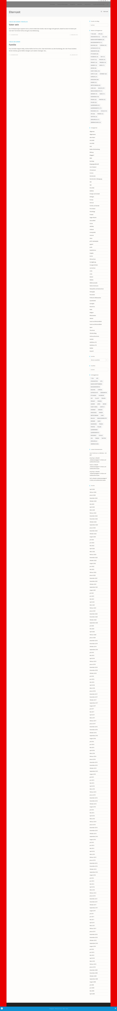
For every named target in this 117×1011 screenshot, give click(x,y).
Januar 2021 (93, 611)
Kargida (91, 253)
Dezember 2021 (94, 578)
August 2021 (93, 590)
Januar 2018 (93, 691)
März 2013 (92, 854)
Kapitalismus (93, 250)
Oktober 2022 (93, 560)
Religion (92, 312)
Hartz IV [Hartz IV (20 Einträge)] (94, 74)
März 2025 (92, 510)
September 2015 (94, 771)
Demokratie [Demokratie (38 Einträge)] (95, 51)
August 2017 (93, 706)
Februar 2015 (93, 792)
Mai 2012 (92, 884)
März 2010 (92, 961)
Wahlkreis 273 (93, 345)
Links (91, 274)
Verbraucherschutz (94, 336)
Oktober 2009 (93, 976)
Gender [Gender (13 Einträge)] (94, 65)
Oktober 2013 (93, 833)
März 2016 (92, 753)
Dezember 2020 (94, 614)
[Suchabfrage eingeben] (99, 25)
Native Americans (94, 286)
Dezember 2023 (94, 531)
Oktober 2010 (93, 940)
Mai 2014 (92, 812)
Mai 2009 (92, 991)
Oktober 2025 (93, 501)
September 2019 (94, 649)
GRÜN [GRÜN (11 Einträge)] (101, 65)
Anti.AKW (92, 140)
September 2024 (94, 525)
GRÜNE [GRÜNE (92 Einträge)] (93, 68)
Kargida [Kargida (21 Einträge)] (94, 76)
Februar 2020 (93, 634)
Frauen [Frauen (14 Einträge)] (102, 59)
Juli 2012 (92, 878)
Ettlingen (92, 196)
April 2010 (92, 958)
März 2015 (92, 789)
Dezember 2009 (94, 970)
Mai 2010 (92, 955)
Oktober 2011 (93, 904)
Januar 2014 (93, 824)
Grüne (91, 223)
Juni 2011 (92, 916)
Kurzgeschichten (94, 265)
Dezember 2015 (94, 762)
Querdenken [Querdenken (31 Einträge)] (95, 105)
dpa (91, 185)
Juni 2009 (92, 988)
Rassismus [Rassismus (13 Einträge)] (94, 111)
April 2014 (92, 815)
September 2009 (94, 979)
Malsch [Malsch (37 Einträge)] (101, 88)
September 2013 (94, 836)
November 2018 (94, 670)
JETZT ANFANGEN (94, 241)
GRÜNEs (92, 226)
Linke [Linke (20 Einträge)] (93, 88)
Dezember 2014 (94, 798)
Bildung (91, 152)
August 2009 (93, 982)
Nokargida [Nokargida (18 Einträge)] (95, 96)
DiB (90, 182)
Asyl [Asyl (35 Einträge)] (104, 36)
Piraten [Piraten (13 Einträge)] (102, 99)
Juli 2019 (92, 652)
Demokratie (92, 176)
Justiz (91, 247)
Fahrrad (92, 202)
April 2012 (92, 887)
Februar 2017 (93, 720)
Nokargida (92, 291)
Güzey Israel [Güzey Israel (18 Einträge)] (95, 71)
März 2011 (92, 925)
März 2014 (92, 818)
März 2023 (92, 551)
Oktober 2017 (93, 700)
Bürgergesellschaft (94, 164)
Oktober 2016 (93, 732)
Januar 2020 (93, 637)
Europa (91, 199)
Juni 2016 (92, 744)
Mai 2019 (92, 655)
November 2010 (94, 937)
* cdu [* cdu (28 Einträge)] (93, 34)
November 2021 (94, 581)
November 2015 (94, 765)
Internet (92, 235)
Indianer (92, 229)
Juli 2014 (92, 810)
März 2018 (92, 688)
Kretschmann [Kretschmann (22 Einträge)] (95, 85)
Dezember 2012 (94, 863)
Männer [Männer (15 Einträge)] (94, 94)
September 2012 (94, 872)
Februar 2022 (93, 572)
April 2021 (92, 602)
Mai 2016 (92, 747)
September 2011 (94, 907)
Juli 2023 (92, 539)
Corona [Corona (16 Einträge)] (103, 45)
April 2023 (92, 548)
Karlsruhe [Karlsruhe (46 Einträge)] (95, 79)
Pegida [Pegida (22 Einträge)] (94, 99)
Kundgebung (93, 262)
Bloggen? (92, 155)
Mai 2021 (92, 599)
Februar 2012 (93, 893)
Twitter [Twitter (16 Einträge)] (94, 116)
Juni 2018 (92, 679)
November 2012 (94, 866)
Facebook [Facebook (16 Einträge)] (94, 56)
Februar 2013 (93, 857)
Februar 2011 (93, 928)
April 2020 (92, 631)
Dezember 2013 (94, 827)
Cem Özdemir (93, 167)
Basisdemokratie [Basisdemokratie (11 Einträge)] (96, 42)
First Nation (92, 208)
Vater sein (14, 24)
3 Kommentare (14, 34)
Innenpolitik (93, 232)
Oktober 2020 (93, 620)
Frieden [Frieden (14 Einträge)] (103, 62)
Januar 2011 (93, 931)
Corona (91, 173)
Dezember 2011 (94, 899)
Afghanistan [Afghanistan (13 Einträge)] (95, 36)
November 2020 (94, 617)
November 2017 (94, 697)
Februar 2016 (93, 756)
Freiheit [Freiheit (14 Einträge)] (94, 62)
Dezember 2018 (94, 667)
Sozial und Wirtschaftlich (96, 321)
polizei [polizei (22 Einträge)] (94, 102)
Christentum (93, 170)
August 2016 (93, 738)
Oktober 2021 (93, 584)
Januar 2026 (93, 495)
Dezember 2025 (94, 498)
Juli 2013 (92, 842)
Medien (91, 280)
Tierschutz (92, 330)
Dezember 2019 (94, 640)
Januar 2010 (93, 967)
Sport (91, 327)
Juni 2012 (92, 881)
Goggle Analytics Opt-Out (58, 1009)
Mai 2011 (92, 919)
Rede (91, 309)
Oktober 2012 (93, 869)
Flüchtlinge (92, 211)
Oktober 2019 (93, 646)
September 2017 (94, 703)
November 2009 (94, 973)
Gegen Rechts (93, 217)
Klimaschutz (93, 259)
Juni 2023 (92, 542)
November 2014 (94, 801)
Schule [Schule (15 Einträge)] (104, 111)
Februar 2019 (93, 661)
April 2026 (92, 489)
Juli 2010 (92, 949)
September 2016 (94, 735)
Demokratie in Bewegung (96, 179)
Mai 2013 (92, 848)
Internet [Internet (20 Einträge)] (103, 74)
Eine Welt (92, 188)
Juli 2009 (92, 985)
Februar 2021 (93, 608)
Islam (91, 238)
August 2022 (93, 563)
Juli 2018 (92, 676)
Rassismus (92, 306)
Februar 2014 (93, 821)
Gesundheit (92, 220)
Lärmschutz (92, 268)
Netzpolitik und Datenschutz (97, 289)
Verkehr (92, 339)
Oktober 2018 (93, 673)
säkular (91, 318)
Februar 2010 (93, 964)
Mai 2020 (92, 628)
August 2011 (93, 910)
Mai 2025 (92, 504)
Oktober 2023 (93, 533)
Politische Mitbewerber (95, 297)
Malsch (91, 277)
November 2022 (94, 557)
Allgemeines (93, 134)
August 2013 (93, 839)
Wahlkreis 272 (93, 342)
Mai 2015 (92, 783)
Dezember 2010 (94, 934)
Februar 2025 (93, 513)
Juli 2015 (92, 777)
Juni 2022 (92, 566)
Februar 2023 (93, 554)
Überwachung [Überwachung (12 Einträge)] (96, 122)
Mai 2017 (92, 712)
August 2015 (93, 774)
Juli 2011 (92, 913)
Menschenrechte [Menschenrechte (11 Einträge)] (96, 91)
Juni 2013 (92, 845)
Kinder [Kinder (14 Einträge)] (94, 82)
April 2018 (92, 685)
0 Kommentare (14, 54)
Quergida (92, 303)
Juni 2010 (92, 952)
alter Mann (92, 137)
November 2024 (94, 519)
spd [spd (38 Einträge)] (93, 114)
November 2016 (94, 729)
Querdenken (93, 300)
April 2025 (92, 507)
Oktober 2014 (93, 804)
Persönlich (24, 22)
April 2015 (92, 786)
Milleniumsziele (93, 283)
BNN (91, 158)
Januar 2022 (93, 575)
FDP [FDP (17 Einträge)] (103, 56)
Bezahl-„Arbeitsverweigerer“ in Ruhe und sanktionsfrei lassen (98, 460)
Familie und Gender (14, 22)
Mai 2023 (92, 545)
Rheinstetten (93, 315)
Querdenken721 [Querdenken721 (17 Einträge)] (96, 108)
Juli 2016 (92, 741)
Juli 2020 (92, 626)
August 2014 (93, 807)
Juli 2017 (92, 709)
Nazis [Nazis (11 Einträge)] (102, 94)
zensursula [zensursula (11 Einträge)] (95, 119)
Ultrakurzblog (93, 333)
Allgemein (92, 131)
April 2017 (92, 715)
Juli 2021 (92, 593)
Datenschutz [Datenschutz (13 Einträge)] (95, 48)
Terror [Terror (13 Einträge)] (100, 114)
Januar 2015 (93, 795)
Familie (12, 44)
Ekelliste (92, 191)
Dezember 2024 (94, 516)
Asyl (91, 146)
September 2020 (94, 623)
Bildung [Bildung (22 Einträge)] (94, 45)
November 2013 (94, 830)
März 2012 (92, 890)
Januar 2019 (93, 664)
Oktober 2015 (93, 768)
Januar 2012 (93, 896)
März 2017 (92, 718)
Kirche (91, 256)
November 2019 (94, 643)
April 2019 (92, 658)
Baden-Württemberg (95, 149)
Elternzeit (105, 11)
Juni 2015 (92, 780)
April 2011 (92, 922)
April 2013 (92, 851)
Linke (91, 271)
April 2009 (92, 994)
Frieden (91, 214)
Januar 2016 (93, 759)
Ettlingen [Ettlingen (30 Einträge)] (94, 54)
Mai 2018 (92, 682)
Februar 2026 (93, 492)
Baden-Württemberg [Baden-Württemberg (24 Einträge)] (97, 39)
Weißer (91, 348)
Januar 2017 (93, 723)
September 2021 (94, 587)
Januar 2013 (93, 860)
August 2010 (93, 946)
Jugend (91, 244)
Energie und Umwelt (95, 194)
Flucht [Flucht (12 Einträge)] (94, 59)
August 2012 (93, 875)
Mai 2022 (92, 569)
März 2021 (92, 605)
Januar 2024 (93, 528)
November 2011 (94, 902)
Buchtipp (92, 161)
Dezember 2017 (94, 694)
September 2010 (94, 943)
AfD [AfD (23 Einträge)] (100, 34)
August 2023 (93, 536)
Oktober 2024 (93, 522)
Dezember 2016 (94, 726)
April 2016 (92, 750)
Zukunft (92, 351)
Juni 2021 (92, 596)
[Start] (101, 11)
